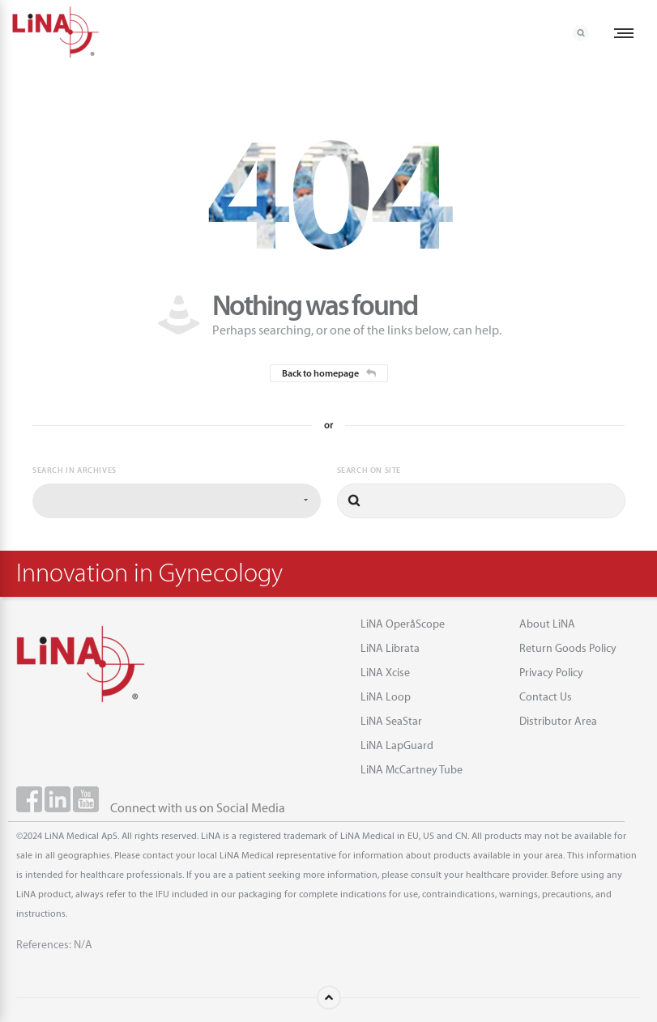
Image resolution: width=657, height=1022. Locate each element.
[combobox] (176, 500)
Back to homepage (329, 373)
